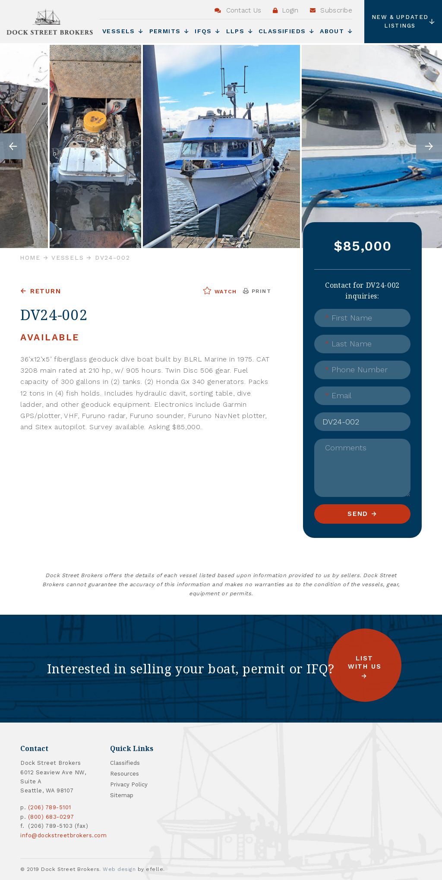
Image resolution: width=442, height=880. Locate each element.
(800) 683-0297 (51, 817)
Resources (124, 773)
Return (45, 291)
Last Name (348, 343)
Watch (220, 291)
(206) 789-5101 (49, 807)
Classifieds (286, 31)
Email (338, 395)
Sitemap (121, 795)
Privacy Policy (129, 784)
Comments (345, 447)
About (336, 31)
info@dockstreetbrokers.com (63, 835)
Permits (169, 31)
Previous (13, 146)
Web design (119, 869)
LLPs (239, 31)
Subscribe (331, 10)
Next (429, 146)
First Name (348, 317)
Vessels (122, 31)
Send (357, 514)
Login (286, 10)
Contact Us (238, 10)
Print (257, 291)
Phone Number (356, 369)
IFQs (207, 31)
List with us (365, 662)
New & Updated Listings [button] (404, 21)
